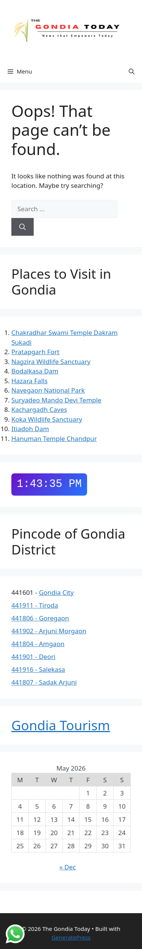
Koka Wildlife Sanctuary (46, 419)
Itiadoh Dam (30, 428)
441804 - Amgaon (37, 643)
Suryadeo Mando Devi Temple (56, 400)
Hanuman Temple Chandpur (54, 438)
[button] (131, 71)
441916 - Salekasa (38, 669)
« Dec (67, 867)
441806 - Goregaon (40, 618)
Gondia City (56, 592)
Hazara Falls (29, 380)
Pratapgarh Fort (35, 351)
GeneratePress (71, 937)
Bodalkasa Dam (34, 371)
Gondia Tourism (60, 725)
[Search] (22, 227)
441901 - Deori (33, 656)
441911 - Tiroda (34, 605)
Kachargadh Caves (39, 409)
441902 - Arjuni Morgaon (48, 631)
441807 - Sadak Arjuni (44, 682)
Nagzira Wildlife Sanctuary (51, 361)
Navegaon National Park (48, 390)
